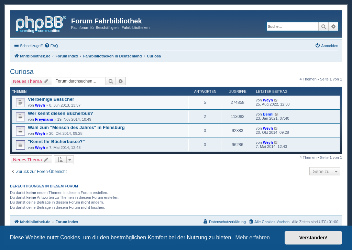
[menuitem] (51, 46)
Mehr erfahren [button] (252, 237)
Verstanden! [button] (313, 237)
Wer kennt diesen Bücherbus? (60, 113)
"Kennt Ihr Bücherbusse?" (56, 141)
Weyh (40, 105)
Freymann (44, 119)
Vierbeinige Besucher (51, 99)
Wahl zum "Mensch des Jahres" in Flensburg (76, 127)
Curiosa (22, 71)
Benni (268, 114)
